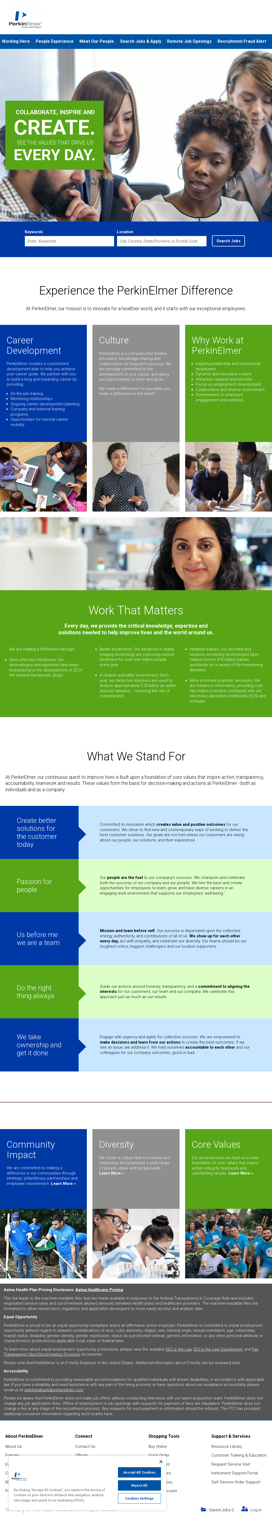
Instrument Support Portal (234, 1472)
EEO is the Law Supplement (218, 1348)
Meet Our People (96, 41)
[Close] (161, 1461)
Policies (12, 1454)
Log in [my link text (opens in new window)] (255, 1509)
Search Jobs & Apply (140, 41)
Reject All (139, 1485)
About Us (13, 1445)
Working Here (16, 41)
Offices (81, 1454)
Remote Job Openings (189, 41)
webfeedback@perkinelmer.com (53, 1389)
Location (125, 231)
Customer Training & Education (239, 1454)
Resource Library (226, 1445)
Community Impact (31, 1149)
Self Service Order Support (235, 1481)
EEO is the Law (179, 1348)
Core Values (216, 1144)
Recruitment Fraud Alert (242, 41)
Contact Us (85, 1445)
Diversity (116, 1144)
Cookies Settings (139, 1498)
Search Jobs (228, 241)
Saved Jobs (221, 1509)
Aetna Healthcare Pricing (99, 1289)
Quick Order (158, 1454)
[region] (87, 1483)
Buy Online (157, 1445)
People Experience (55, 41)
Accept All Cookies (139, 1472)
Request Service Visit (230, 1463)
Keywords (34, 231)
